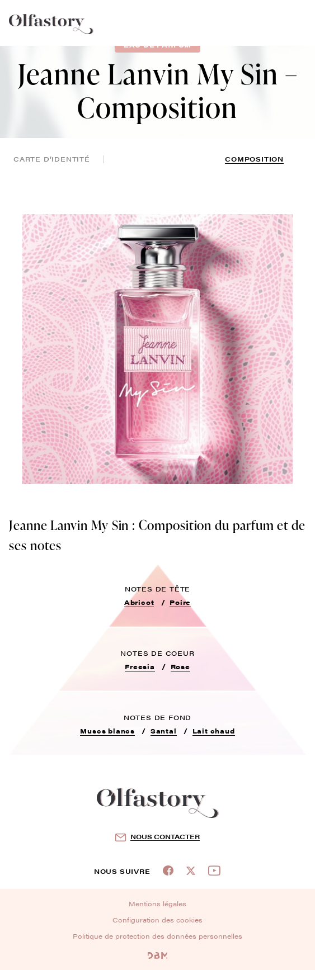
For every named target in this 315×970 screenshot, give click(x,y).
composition (254, 159)
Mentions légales (157, 903)
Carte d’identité (51, 159)
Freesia (140, 666)
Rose (180, 666)
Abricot (139, 602)
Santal (164, 731)
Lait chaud (213, 731)
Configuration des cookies (157, 920)
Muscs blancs (107, 731)
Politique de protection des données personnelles (157, 936)
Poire (180, 602)
